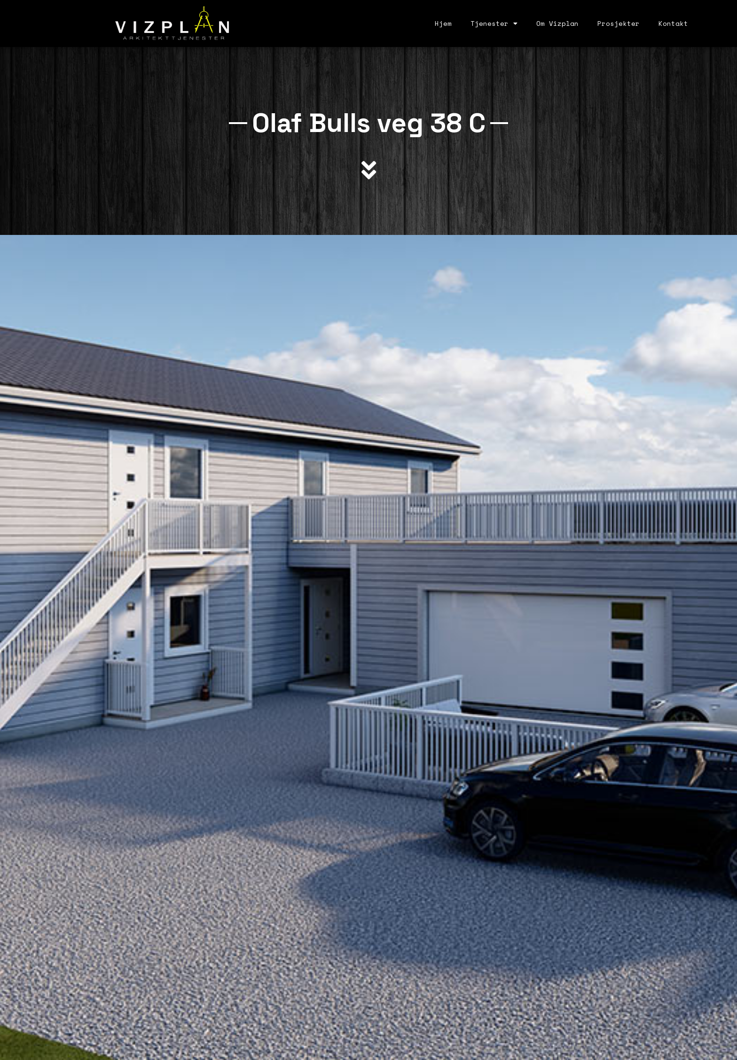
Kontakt (673, 23)
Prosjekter (618, 23)
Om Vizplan (557, 23)
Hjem (443, 23)
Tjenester (493, 23)
